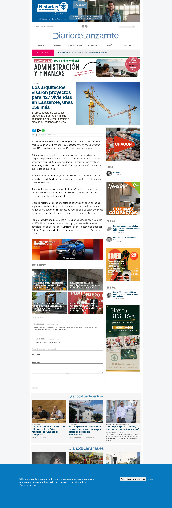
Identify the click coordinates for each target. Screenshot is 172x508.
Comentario (36, 362)
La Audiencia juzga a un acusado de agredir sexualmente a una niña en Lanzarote (85, 285)
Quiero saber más (28, 485)
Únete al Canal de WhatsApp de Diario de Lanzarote (81, 52)
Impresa (127, 45)
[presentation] (48, 380)
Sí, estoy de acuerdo (133, 479)
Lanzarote (58, 45)
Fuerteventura (75, 45)
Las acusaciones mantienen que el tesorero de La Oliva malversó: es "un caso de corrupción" (49, 430)
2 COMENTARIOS (42, 135)
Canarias (92, 45)
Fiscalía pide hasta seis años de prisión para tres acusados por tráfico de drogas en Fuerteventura (85, 430)
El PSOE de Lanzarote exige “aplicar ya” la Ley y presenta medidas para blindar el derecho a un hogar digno (85, 306)
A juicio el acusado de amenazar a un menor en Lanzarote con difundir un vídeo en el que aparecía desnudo (49, 306)
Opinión (109, 45)
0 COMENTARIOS (41, 437)
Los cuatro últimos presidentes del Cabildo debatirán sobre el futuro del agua (48, 285)
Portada (40, 45)
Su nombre (36, 354)
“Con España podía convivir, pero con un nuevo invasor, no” (122, 428)
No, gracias (150, 479)
